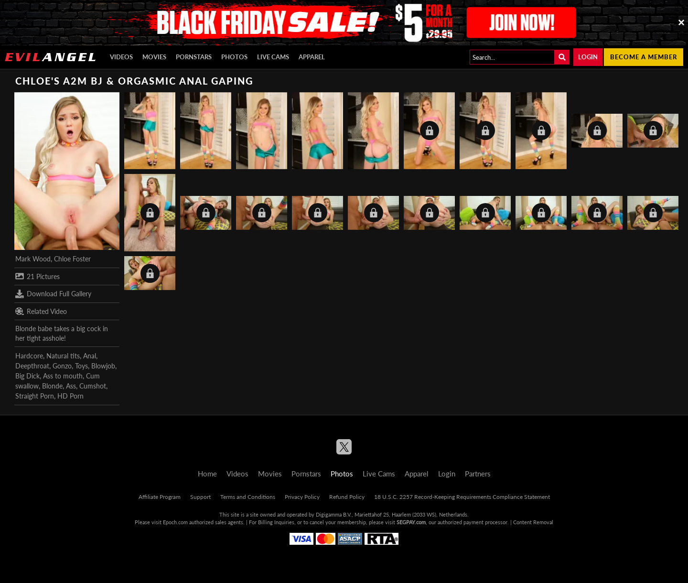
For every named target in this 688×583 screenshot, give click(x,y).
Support (200, 496)
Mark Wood (33, 259)
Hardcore (29, 356)
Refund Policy (347, 496)
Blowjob (103, 366)
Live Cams (273, 57)
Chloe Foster (72, 259)
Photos (234, 57)
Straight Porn (34, 396)
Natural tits (63, 356)
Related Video (41, 311)
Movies (154, 57)
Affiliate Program (160, 496)
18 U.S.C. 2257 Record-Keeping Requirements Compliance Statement (462, 496)
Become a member (643, 57)
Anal (89, 356)
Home (207, 473)
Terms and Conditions (247, 496)
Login (588, 57)
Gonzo (62, 366)
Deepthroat (32, 366)
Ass (71, 386)
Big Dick (27, 376)
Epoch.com (175, 522)
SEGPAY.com (411, 522)
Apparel (312, 57)
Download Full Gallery (53, 294)
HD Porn (70, 396)
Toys (81, 366)
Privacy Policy (302, 496)
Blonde (52, 386)
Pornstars (194, 57)
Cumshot (92, 386)
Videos (121, 57)
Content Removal (533, 522)
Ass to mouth (63, 376)
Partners (478, 473)
